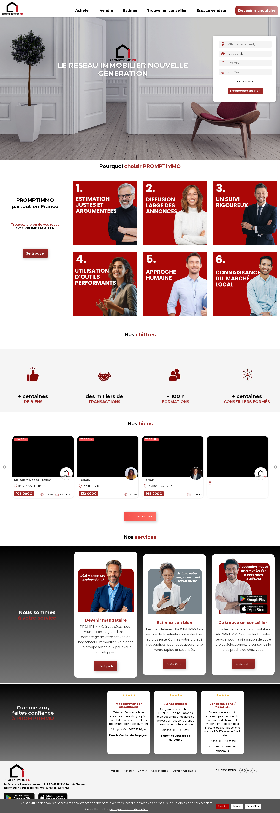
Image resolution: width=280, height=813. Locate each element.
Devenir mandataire (257, 10)
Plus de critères (244, 81)
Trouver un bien (140, 516)
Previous (4, 467)
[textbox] (250, 44)
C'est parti (106, 666)
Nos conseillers (159, 770)
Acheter (82, 10)
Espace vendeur (211, 10)
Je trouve (35, 253)
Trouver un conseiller (167, 10)
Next (275, 467)
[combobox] (249, 44)
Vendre (106, 10)
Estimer (130, 10)
